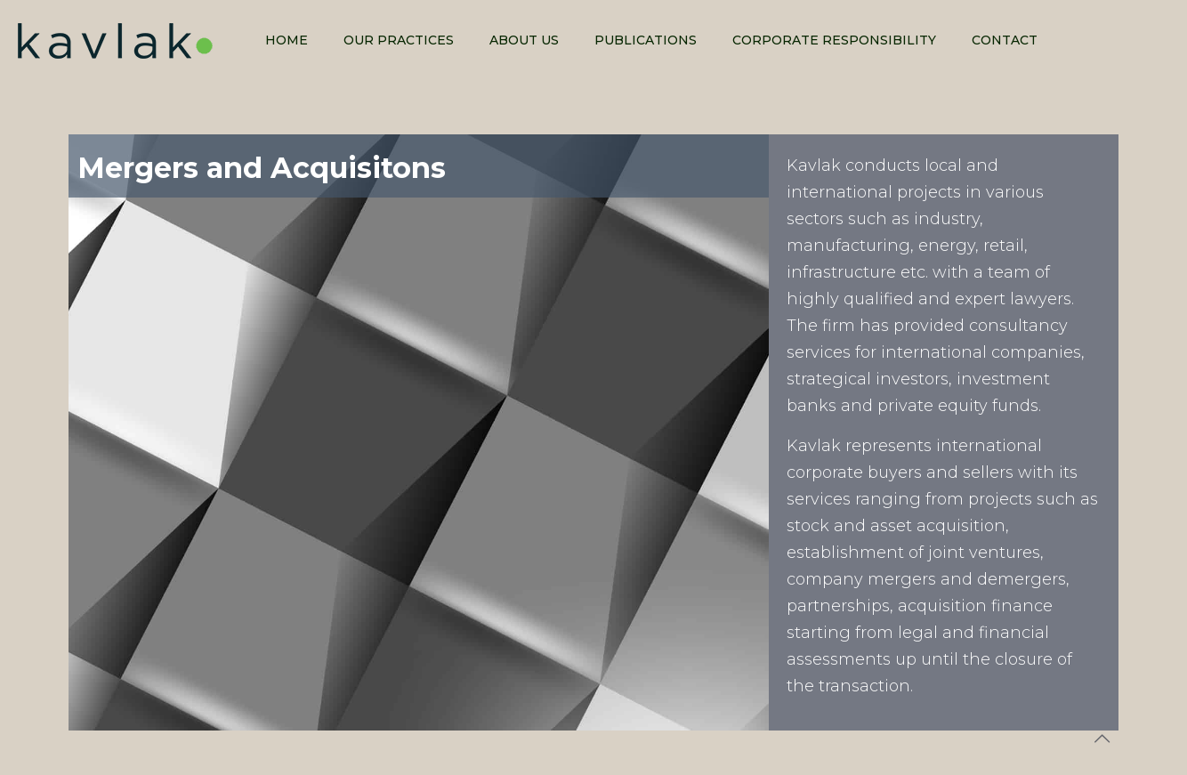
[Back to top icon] (1101, 738)
